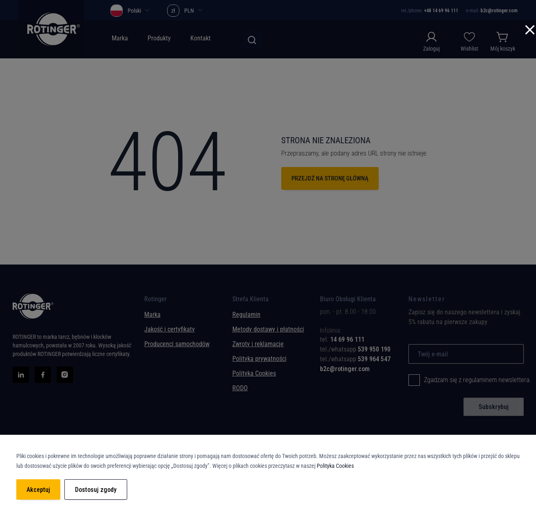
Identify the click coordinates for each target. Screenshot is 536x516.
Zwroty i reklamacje (258, 344)
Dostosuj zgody (96, 490)
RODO (240, 388)
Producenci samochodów (177, 344)
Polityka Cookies (254, 373)
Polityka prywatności (259, 359)
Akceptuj (38, 490)
